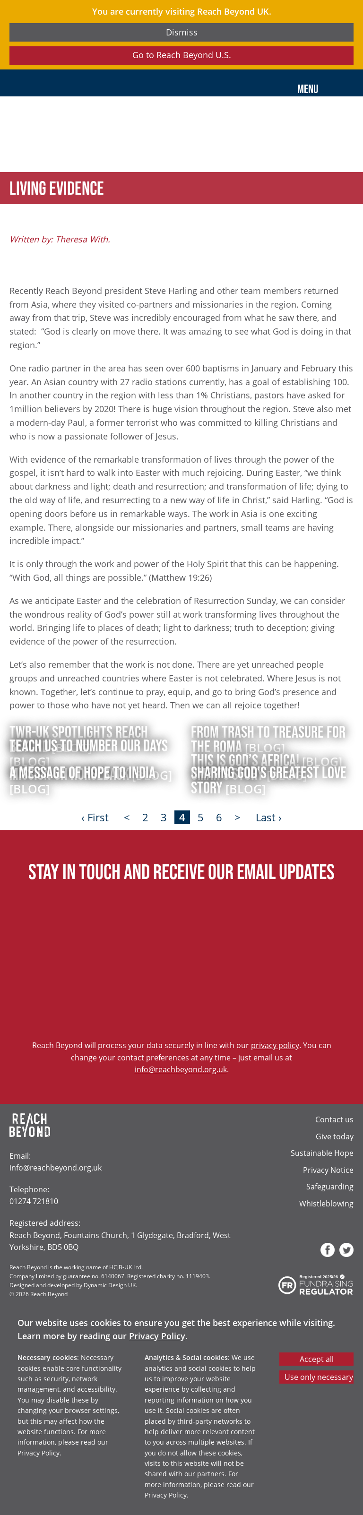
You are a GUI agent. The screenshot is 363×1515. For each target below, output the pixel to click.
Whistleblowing (326, 1203)
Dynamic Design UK (110, 1285)
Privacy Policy (157, 1336)
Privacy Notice (328, 1170)
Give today (335, 1136)
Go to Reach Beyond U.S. (181, 54)
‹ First (95, 817)
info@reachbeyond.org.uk (181, 1069)
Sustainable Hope (322, 1153)
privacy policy (275, 1045)
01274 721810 (33, 1201)
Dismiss (182, 32)
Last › (269, 817)
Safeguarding (330, 1186)
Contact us (334, 1119)
